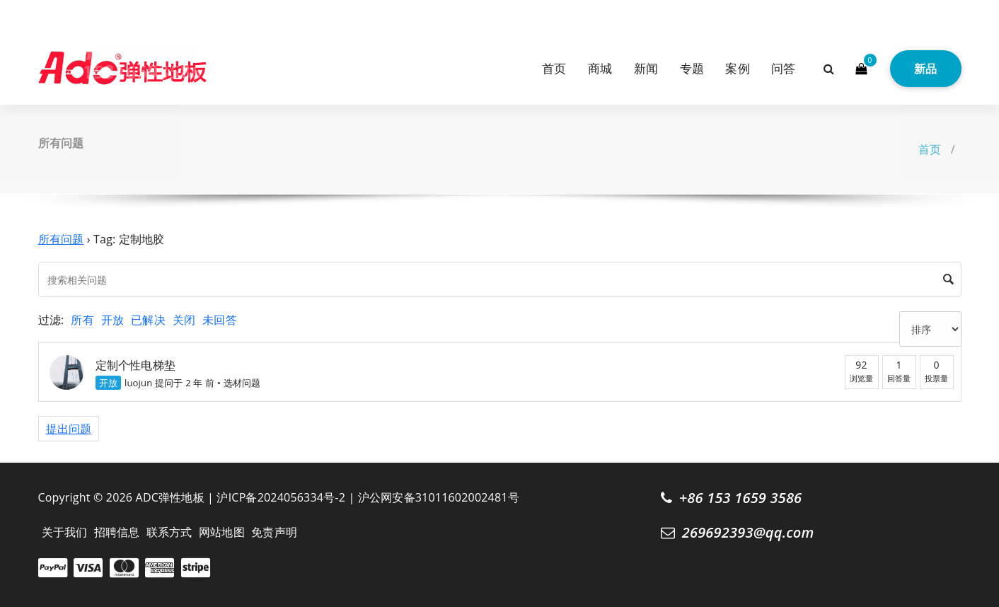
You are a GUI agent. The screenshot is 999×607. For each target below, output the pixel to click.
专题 (692, 68)
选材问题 (242, 382)
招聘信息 (117, 532)
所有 (82, 320)
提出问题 (69, 429)
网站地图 (222, 532)
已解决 (148, 320)
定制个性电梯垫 (135, 365)
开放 (112, 320)
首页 (554, 68)
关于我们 (65, 532)
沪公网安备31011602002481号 (438, 497)
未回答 (219, 320)
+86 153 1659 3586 (740, 497)
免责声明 (274, 532)
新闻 (646, 68)
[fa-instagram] (65, 14)
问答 (783, 68)
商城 (600, 68)
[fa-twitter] (42, 14)
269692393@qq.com (748, 532)
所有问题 (61, 239)
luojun (139, 382)
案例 (737, 68)
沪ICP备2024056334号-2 (280, 497)
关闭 (184, 320)
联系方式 (169, 532)
